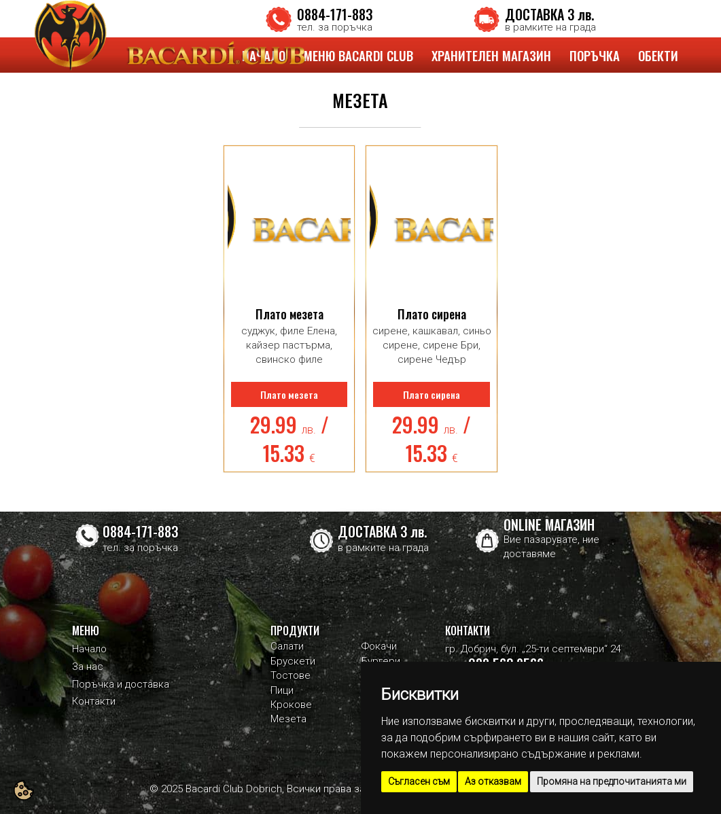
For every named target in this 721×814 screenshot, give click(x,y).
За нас (87, 666)
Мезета (288, 719)
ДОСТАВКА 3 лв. (549, 14)
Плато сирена (432, 314)
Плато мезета (289, 314)
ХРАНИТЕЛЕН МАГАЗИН (491, 55)
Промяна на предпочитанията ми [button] (611, 781)
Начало (89, 649)
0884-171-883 (334, 14)
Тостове (290, 675)
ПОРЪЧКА (594, 55)
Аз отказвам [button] (493, 781)
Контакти (94, 701)
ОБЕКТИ (658, 55)
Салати (287, 646)
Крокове (291, 704)
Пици (282, 690)
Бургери (381, 661)
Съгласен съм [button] (419, 781)
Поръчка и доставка (120, 684)
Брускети (292, 661)
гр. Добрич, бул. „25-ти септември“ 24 (533, 649)
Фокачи (379, 646)
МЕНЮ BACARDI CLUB (358, 55)
